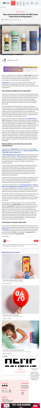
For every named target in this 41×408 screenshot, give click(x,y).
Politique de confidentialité (7, 401)
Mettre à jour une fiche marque (26, 386)
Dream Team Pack (26, 185)
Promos (6, 19)
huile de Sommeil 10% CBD (30, 150)
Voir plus (36, 240)
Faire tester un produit (25, 388)
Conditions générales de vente (7, 400)
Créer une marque (24, 385)
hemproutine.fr (6, 229)
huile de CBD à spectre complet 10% (11, 152)
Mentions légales (5, 399)
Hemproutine (5, 82)
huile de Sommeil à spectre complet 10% (13, 154)
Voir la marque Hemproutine (20, 371)
